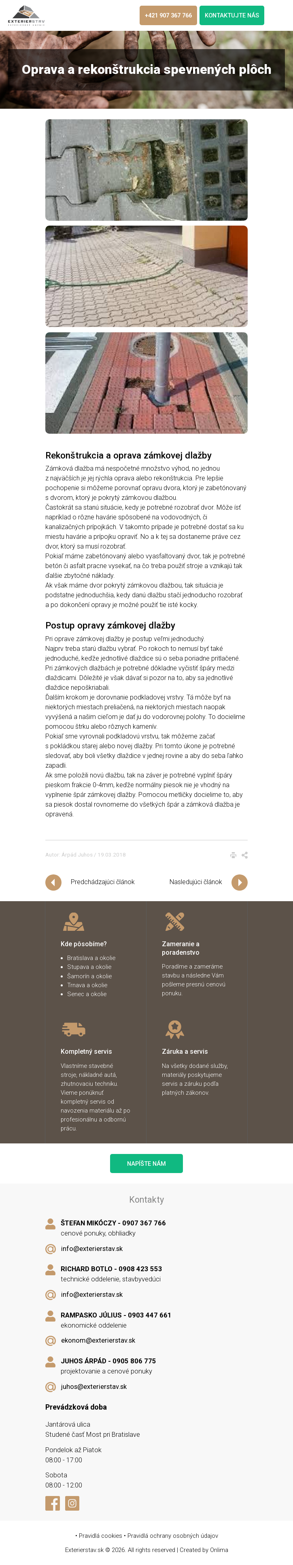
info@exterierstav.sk (92, 1249)
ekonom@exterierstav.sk (98, 1340)
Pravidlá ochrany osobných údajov (172, 1535)
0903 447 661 (150, 1315)
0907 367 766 (144, 1223)
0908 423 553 (140, 1269)
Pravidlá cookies (100, 1535)
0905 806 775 (134, 1361)
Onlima (219, 1550)
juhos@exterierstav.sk (94, 1387)
